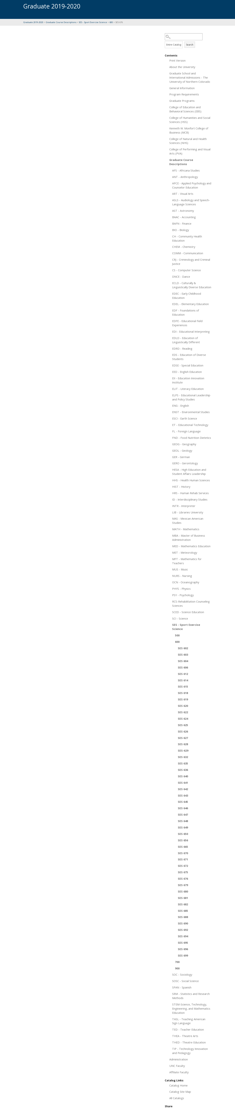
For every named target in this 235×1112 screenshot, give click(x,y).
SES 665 (183, 846)
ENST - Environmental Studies (191, 412)
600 (111, 22)
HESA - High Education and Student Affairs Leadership (189, 472)
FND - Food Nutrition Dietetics (191, 438)
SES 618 (183, 693)
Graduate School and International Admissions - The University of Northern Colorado (189, 77)
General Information (182, 88)
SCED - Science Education (188, 612)
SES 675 (183, 872)
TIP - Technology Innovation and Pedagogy (190, 1051)
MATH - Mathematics (185, 529)
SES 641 (183, 782)
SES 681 (183, 898)
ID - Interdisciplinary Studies (189, 499)
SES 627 (183, 738)
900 (177, 968)
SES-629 (183, 750)
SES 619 (183, 699)
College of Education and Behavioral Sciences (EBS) (185, 109)
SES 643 (183, 795)
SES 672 (183, 866)
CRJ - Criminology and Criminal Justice (191, 262)
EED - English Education (187, 372)
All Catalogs (176, 1098)
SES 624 (183, 718)
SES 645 (183, 802)
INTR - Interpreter (183, 506)
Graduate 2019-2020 (33, 22)
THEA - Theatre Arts (185, 1036)
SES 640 (183, 776)
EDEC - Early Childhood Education (186, 296)
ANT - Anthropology (185, 177)
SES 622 (183, 712)
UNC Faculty (177, 1066)
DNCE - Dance (181, 276)
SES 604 (183, 661)
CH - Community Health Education (187, 238)
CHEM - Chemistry (183, 247)
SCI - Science (180, 618)
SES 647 (183, 814)
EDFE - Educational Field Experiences (187, 323)
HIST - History (181, 486)
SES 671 (183, 859)
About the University (182, 67)
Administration (178, 1059)
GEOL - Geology (182, 450)
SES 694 (183, 936)
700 (177, 962)
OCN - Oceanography (185, 582)
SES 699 (183, 955)
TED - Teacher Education (188, 1029)
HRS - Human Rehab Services (190, 493)
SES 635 (183, 763)
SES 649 (183, 827)
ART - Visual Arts (182, 194)
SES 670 (183, 853)
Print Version (177, 60)
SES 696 (183, 949)
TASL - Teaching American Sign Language (188, 1021)
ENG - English (180, 405)
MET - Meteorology (184, 552)
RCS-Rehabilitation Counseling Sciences (191, 603)
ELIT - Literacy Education (188, 389)
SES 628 (183, 744)
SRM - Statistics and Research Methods (191, 996)
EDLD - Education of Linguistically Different (186, 340)
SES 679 (183, 885)
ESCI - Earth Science (184, 418)
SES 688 (183, 917)
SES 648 (183, 821)
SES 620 (183, 706)
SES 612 (183, 674)
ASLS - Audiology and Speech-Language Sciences (191, 202)
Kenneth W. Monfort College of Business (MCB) (188, 130)
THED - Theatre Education (189, 1042)
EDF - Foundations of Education (185, 312)
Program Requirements (184, 94)
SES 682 (183, 904)
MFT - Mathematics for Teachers (187, 561)
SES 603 (183, 654)
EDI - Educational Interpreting (191, 331)
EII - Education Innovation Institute (188, 380)
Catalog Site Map (180, 1091)
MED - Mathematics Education (191, 546)
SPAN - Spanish (181, 987)
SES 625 (183, 725)
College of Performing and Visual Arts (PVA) (189, 151)
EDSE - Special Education (187, 365)
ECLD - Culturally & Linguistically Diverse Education (191, 285)
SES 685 (183, 911)
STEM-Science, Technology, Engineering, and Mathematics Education (191, 1008)
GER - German (181, 457)
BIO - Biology (180, 230)
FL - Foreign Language (186, 431)
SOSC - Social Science (185, 981)
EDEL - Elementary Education (190, 304)
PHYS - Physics (181, 588)
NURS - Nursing (182, 576)
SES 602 (183, 648)
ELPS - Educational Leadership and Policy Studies (191, 397)
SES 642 (183, 789)
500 (177, 635)
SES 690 (183, 923)
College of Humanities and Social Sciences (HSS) (189, 120)
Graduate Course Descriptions (61, 22)
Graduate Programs (182, 101)
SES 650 (183, 834)
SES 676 (183, 878)
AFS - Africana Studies (186, 170)
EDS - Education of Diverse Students (189, 357)
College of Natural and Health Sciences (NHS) (188, 141)
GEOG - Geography (184, 444)
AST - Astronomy (183, 211)
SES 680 (183, 891)
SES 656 (183, 840)
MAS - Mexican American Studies (187, 521)
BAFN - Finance (181, 223)
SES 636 (183, 770)
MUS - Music (180, 569)
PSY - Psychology (183, 595)
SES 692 (183, 930)
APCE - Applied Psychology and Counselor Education (191, 185)
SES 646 (183, 808)
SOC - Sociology (182, 974)
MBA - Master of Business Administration (188, 538)
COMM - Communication (187, 253)
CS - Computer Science (186, 270)
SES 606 (183, 667)
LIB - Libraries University (187, 512)
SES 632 (183, 757)
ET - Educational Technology (190, 425)
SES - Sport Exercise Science (93, 22)
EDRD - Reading (182, 348)
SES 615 (183, 686)
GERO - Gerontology (185, 463)
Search (189, 44)
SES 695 (183, 942)
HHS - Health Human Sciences (191, 480)
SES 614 (183, 680)
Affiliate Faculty (179, 1072)
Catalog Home (178, 1085)
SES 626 (183, 731)
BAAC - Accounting (184, 217)
